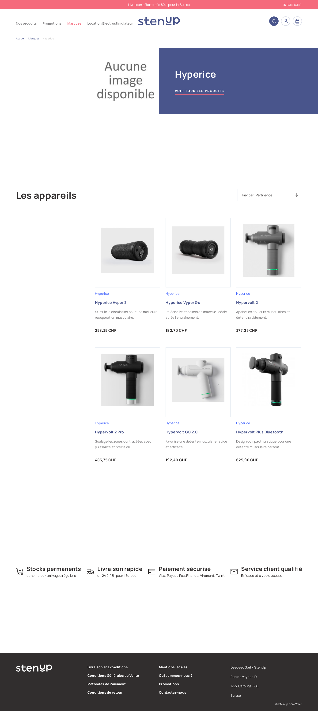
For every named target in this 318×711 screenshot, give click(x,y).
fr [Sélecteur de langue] (284, 5)
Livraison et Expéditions (107, 667)
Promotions (169, 684)
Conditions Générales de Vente (113, 675)
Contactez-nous (172, 692)
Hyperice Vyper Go (183, 302)
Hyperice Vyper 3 (111, 302)
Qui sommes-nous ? (176, 675)
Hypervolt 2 (247, 302)
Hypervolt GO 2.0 (182, 432)
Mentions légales (173, 667)
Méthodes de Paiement (106, 684)
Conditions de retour (105, 692)
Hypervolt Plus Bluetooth (259, 432)
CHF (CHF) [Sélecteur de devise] (295, 5)
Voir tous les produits (199, 91)
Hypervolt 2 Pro (109, 432)
